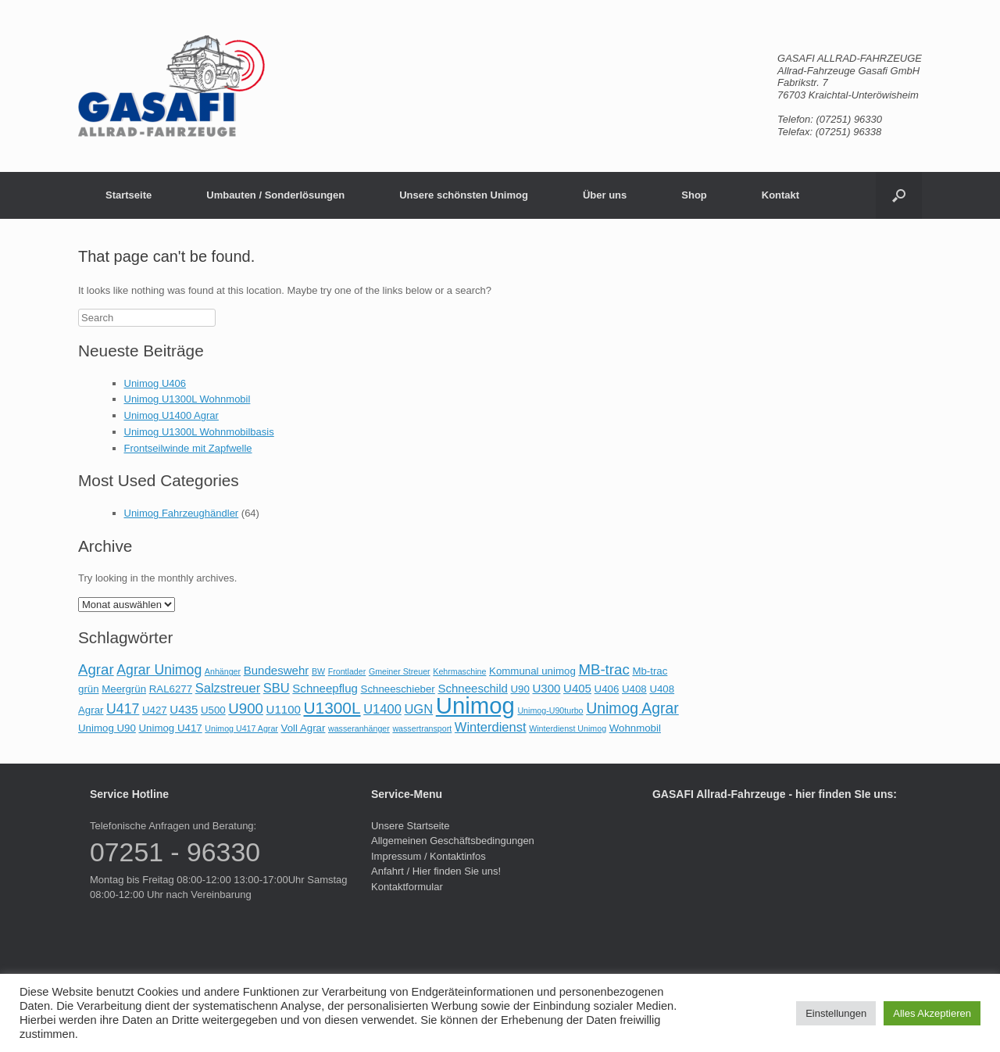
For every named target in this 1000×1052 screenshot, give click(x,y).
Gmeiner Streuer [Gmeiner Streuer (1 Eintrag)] (399, 671)
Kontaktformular (407, 887)
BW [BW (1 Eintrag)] (318, 671)
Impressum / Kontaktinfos (428, 856)
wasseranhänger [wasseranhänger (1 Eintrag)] (359, 728)
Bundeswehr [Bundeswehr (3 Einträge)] (276, 670)
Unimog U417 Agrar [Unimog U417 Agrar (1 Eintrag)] (241, 728)
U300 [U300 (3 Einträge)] (546, 688)
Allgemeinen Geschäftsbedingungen (452, 840)
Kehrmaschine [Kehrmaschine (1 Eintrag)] (459, 671)
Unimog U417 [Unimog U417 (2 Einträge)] (170, 728)
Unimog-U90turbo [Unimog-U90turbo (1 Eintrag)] (550, 710)
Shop (694, 195)
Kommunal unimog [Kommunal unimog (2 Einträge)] (532, 671)
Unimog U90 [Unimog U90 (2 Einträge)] (107, 728)
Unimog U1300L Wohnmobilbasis (199, 432)
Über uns (605, 195)
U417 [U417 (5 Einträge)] (122, 709)
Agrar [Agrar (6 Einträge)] (96, 669)
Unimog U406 (155, 383)
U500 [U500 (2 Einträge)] (213, 710)
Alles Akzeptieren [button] (932, 1013)
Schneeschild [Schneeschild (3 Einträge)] (472, 688)
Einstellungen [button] (835, 1013)
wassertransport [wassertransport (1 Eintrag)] (422, 728)
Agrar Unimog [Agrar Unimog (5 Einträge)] (159, 670)
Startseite (128, 195)
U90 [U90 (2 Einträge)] (519, 689)
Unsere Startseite (410, 826)
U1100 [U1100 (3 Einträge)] (283, 709)
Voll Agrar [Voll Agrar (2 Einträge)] (303, 728)
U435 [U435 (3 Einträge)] (184, 709)
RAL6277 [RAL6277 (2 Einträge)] (170, 689)
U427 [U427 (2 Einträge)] (154, 710)
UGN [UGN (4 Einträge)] (418, 709)
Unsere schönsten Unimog (463, 195)
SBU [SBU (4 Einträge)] (276, 688)
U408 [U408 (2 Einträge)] (634, 689)
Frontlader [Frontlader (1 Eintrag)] (347, 671)
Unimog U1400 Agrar (171, 415)
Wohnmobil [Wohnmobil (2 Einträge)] (635, 728)
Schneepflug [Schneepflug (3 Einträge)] (325, 688)
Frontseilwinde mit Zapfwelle (188, 448)
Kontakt (780, 195)
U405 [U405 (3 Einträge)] (577, 688)
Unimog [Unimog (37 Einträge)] (475, 705)
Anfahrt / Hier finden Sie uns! (436, 871)
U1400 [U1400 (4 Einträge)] (382, 709)
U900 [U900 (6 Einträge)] (245, 708)
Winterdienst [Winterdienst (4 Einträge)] (491, 727)
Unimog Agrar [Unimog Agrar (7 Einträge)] (632, 708)
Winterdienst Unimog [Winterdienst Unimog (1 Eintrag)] (567, 728)
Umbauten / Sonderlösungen (275, 195)
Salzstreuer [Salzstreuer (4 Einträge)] (227, 688)
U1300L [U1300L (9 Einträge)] (331, 708)
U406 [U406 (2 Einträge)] (607, 689)
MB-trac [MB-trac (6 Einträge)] (603, 669)
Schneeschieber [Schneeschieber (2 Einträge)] (398, 689)
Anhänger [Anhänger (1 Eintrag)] (223, 671)
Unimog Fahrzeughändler (181, 513)
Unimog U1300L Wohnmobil (187, 399)
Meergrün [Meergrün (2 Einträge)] (124, 689)
